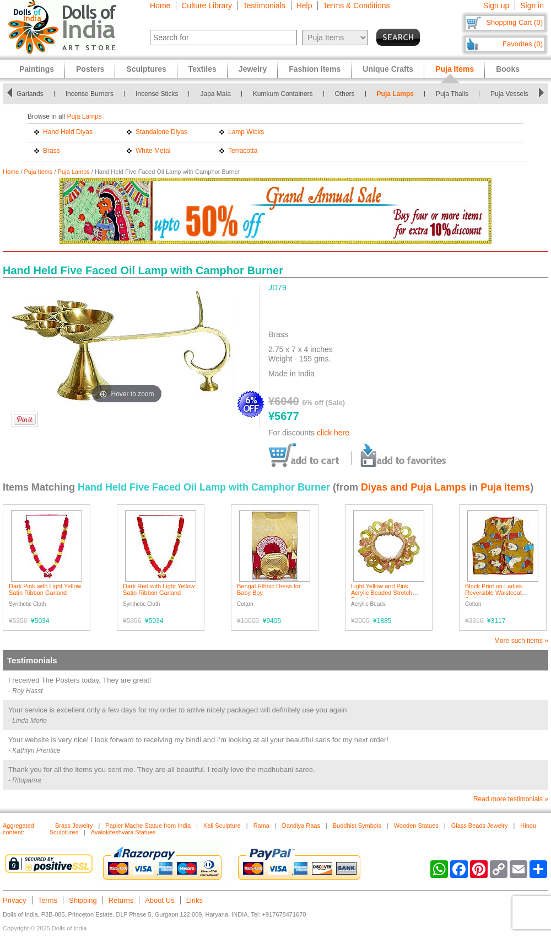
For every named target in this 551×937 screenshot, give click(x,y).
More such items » (521, 641)
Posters (90, 69)
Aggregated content (18, 828)
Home (160, 5)
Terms (47, 900)
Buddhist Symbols (357, 825)
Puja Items (38, 171)
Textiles (202, 69)
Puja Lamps (395, 94)
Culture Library (206, 5)
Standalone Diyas (161, 132)
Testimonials (264, 5)
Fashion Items (315, 69)
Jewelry (253, 69)
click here (333, 432)
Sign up (496, 5)
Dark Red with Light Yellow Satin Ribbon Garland (159, 589)
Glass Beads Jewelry (479, 825)
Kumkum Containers (283, 94)
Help (304, 5)
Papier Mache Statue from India (148, 825)
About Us (159, 900)
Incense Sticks (157, 94)
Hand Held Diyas (68, 132)
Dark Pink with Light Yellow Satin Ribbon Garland (45, 589)
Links (194, 900)
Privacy (14, 900)
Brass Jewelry (74, 825)
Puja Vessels (509, 94)
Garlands (30, 94)
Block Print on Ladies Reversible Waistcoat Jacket (493, 593)
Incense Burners (90, 94)
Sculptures (146, 69)
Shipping (83, 900)
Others (345, 94)
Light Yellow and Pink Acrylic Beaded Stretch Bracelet (381, 593)
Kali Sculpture (222, 825)
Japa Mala (215, 94)
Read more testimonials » (510, 799)
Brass (51, 151)
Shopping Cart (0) (514, 22)
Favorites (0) (523, 44)
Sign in (532, 5)
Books (508, 69)
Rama (261, 825)
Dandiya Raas (301, 825)
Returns (121, 900)
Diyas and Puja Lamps (413, 487)
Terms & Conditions (356, 5)
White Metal (153, 151)
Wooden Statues (416, 825)
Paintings (36, 69)
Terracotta (242, 151)
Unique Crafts (388, 69)
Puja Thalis (452, 94)
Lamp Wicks (246, 132)
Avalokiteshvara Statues (123, 832)
